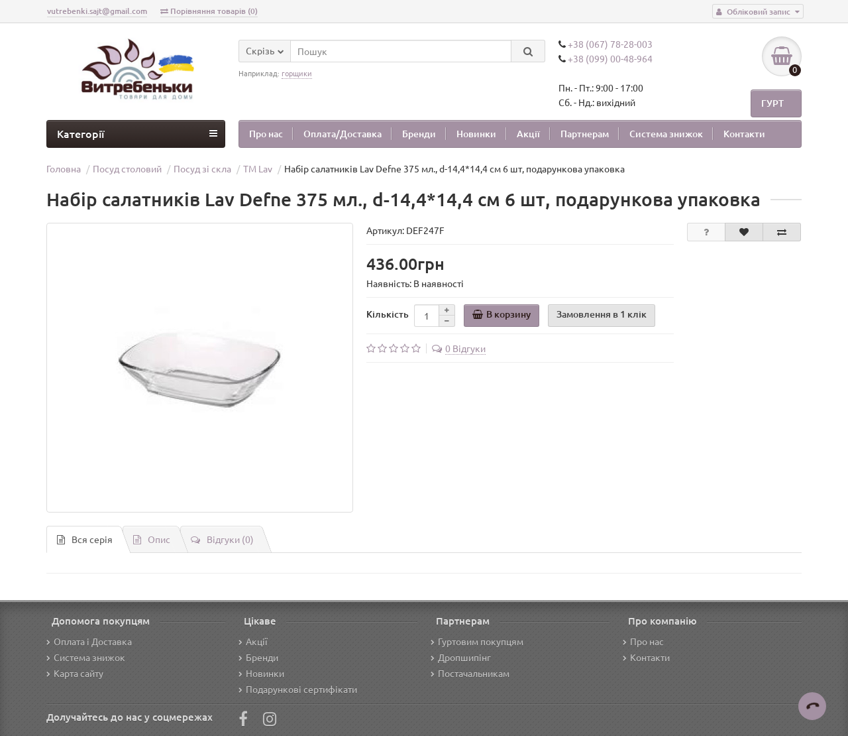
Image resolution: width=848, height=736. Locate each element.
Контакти (744, 133)
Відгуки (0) (222, 539)
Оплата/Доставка (342, 133)
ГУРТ (772, 103)
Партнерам (584, 133)
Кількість (387, 314)
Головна (63, 168)
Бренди (419, 133)
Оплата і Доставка (89, 641)
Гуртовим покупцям (477, 641)
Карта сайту (74, 673)
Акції (528, 133)
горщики (297, 73)
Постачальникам (470, 673)
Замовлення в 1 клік (601, 314)
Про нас (266, 133)
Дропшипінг (461, 657)
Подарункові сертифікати (297, 689)
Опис (151, 539)
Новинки (476, 133)
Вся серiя (85, 539)
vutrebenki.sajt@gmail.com (97, 11)
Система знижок (666, 133)
